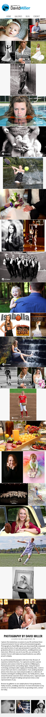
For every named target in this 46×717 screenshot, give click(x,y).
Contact (36, 16)
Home (8, 16)
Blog (28, 16)
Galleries (18, 16)
